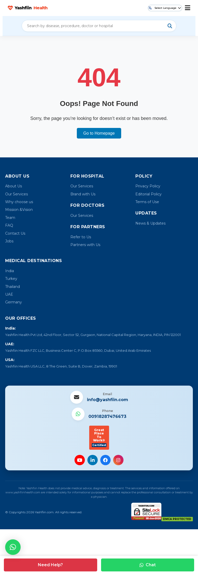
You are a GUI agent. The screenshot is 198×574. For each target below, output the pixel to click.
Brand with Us (82, 194)
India (9, 271)
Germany (13, 302)
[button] (13, 547)
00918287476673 (107, 416)
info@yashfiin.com (107, 399)
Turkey (11, 278)
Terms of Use (147, 202)
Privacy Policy (147, 186)
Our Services (16, 194)
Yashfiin (27, 8)
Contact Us (15, 233)
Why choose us (19, 202)
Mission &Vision (19, 209)
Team (10, 217)
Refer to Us (80, 237)
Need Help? (50, 564)
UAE (9, 294)
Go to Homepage (99, 133)
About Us (13, 186)
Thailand (12, 286)
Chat (147, 564)
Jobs (9, 241)
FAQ (9, 225)
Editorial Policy (148, 194)
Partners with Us (85, 244)
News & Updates (150, 223)
